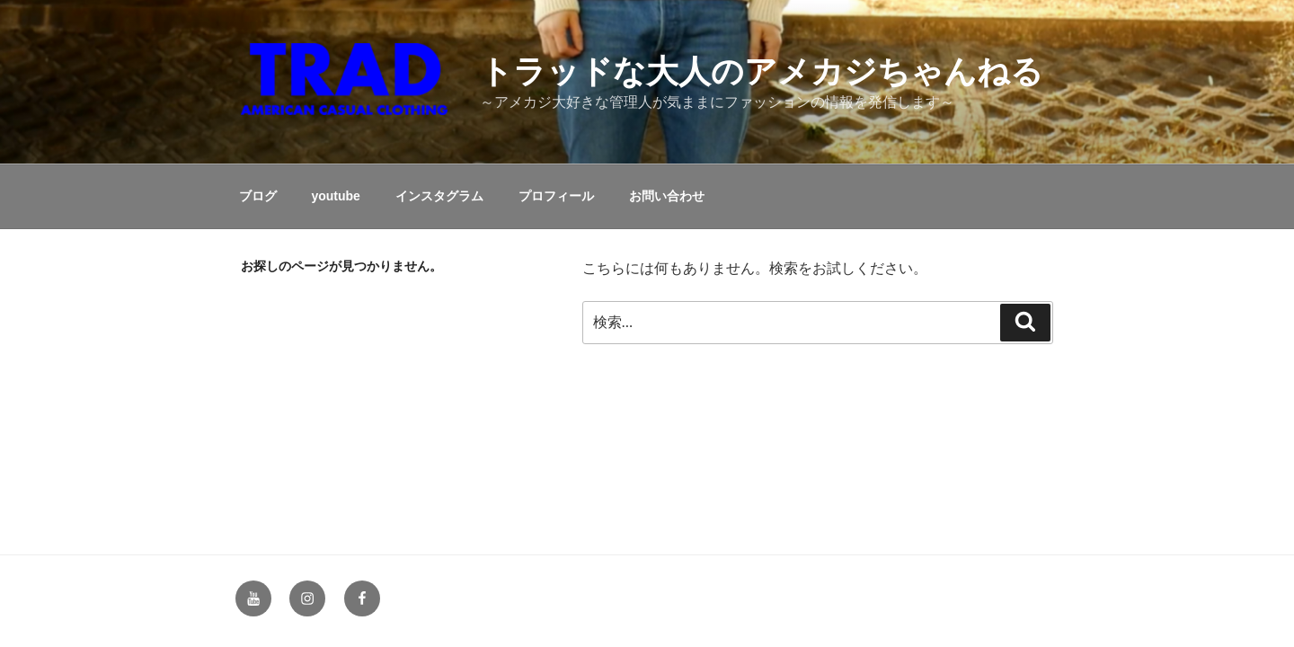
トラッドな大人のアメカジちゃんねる (761, 71)
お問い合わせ (667, 196)
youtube (335, 196)
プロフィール (556, 196)
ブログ (258, 196)
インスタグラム (439, 196)
